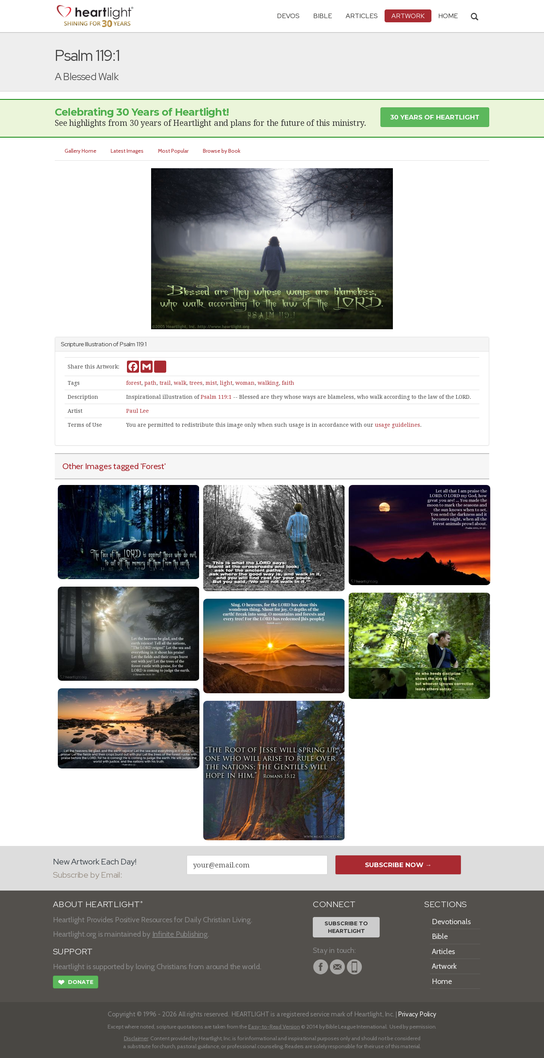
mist (211, 383)
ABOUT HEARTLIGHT (98, 904)
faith (288, 383)
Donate (75, 983)
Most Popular (173, 150)
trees (195, 383)
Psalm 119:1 (216, 397)
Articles (362, 15)
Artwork (408, 15)
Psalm (127, 344)
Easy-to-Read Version (274, 1026)
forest (133, 383)
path (150, 383)
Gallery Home (80, 150)
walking (268, 383)
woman (245, 383)
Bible (322, 15)
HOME (448, 15)
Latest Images (127, 150)
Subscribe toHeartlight (346, 927)
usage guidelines (397, 425)
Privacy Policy (417, 1014)
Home (442, 981)
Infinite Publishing (180, 934)
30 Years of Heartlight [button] (434, 117)
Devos (288, 15)
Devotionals (451, 921)
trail (165, 383)
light (226, 383)
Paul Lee (137, 411)
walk (180, 383)
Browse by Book (221, 150)
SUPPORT (73, 951)
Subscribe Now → (398, 865)
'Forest (152, 466)
